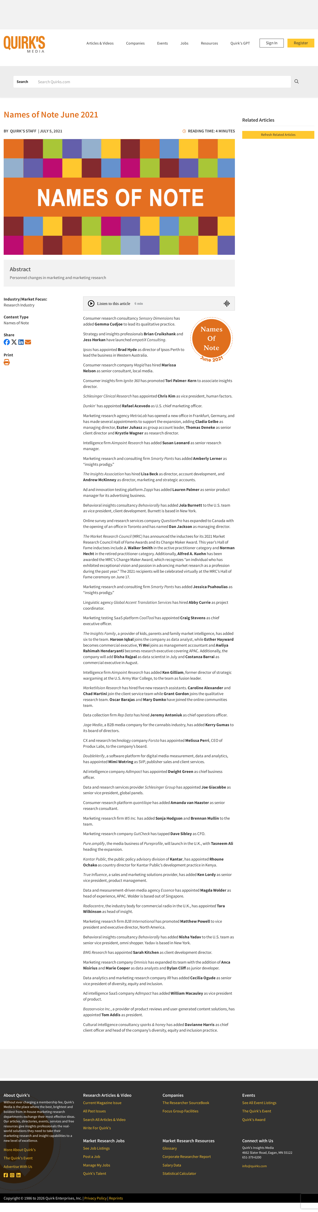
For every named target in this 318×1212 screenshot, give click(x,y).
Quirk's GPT (240, 43)
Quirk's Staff (23, 131)
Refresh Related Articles (278, 134)
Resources (209, 43)
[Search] (162, 82)
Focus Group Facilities (180, 1110)
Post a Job (91, 1156)
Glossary (170, 1148)
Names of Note (16, 323)
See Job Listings (96, 1148)
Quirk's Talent (94, 1173)
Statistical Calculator (179, 1173)
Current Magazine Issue (102, 1102)
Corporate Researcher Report (187, 1156)
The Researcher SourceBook (186, 1102)
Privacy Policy (95, 1198)
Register (301, 43)
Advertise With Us (18, 1166)
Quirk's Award (253, 1119)
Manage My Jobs (96, 1165)
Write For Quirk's (97, 1127)
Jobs (184, 43)
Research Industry (19, 305)
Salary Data (172, 1165)
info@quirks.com (254, 1166)
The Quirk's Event (18, 1157)
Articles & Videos (100, 43)
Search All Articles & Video (104, 1119)
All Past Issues (94, 1110)
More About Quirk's (20, 1149)
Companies (135, 43)
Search (22, 81)
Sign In (271, 43)
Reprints (116, 1198)
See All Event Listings (259, 1102)
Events (162, 43)
